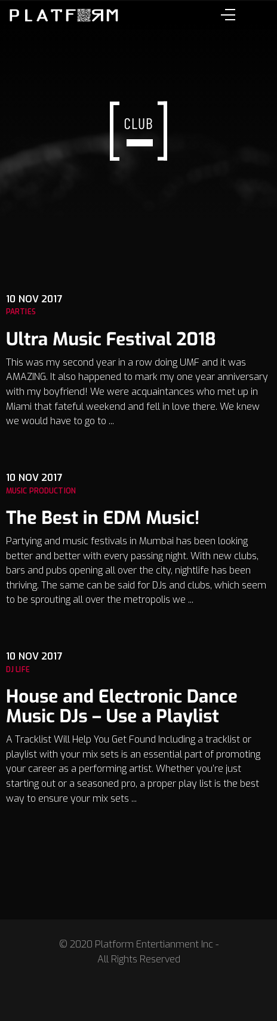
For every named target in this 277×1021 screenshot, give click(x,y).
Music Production (41, 491)
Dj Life (18, 669)
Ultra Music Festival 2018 (111, 339)
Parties (21, 312)
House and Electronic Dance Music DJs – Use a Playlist (122, 706)
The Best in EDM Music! (102, 518)
